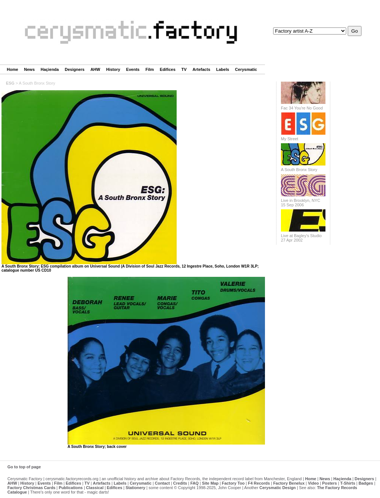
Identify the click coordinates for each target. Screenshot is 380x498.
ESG (10, 83)
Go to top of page (24, 467)
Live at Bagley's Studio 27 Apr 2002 (301, 237)
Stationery (135, 487)
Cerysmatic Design (277, 487)
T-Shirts (347, 483)
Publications (71, 487)
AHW (95, 69)
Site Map (210, 483)
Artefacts (201, 69)
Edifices (168, 69)
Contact (162, 483)
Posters (329, 483)
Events (133, 69)
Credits (180, 483)
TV (184, 69)
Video (313, 483)
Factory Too (233, 483)
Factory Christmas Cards (31, 487)
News (29, 69)
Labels (222, 69)
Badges (365, 483)
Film (149, 69)
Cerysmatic (246, 69)
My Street (289, 139)
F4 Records (259, 483)
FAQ (194, 483)
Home (12, 69)
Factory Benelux (289, 483)
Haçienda (50, 69)
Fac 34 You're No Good (302, 108)
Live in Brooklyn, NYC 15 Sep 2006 (300, 202)
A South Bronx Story (299, 169)
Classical (95, 487)
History (113, 69)
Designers (74, 69)
